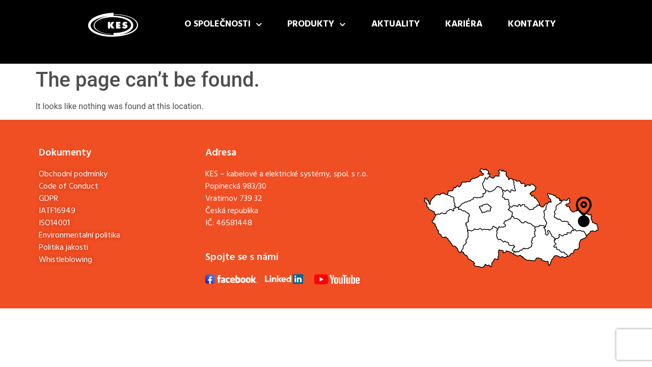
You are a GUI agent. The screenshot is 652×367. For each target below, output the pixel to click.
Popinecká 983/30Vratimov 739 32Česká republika (235, 199)
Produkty (316, 24)
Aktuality (395, 24)
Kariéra (463, 24)
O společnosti (223, 24)
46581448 (234, 223)
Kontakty (532, 24)
